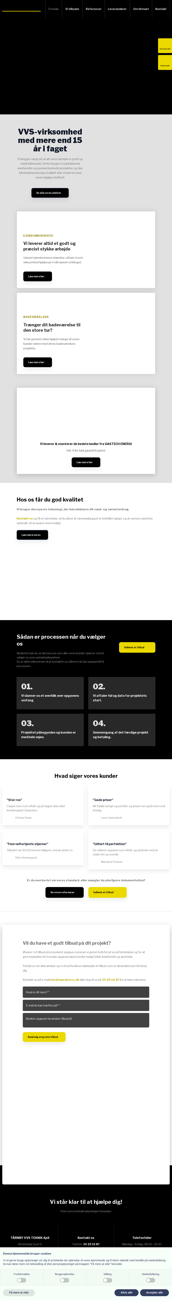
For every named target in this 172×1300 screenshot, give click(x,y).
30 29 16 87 (110, 980)
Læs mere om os (31, 534)
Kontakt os (25, 518)
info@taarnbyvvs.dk (64, 980)
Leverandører (117, 9)
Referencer (93, 9)
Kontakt (160, 9)
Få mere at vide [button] (19, 1292)
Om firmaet (141, 9)
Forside (54, 9)
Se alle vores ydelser (48, 192)
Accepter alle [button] (154, 1292)
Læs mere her (36, 276)
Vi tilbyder (72, 9)
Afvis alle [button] (126, 1292)
